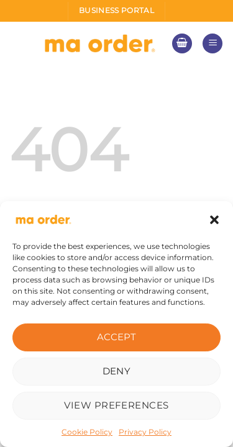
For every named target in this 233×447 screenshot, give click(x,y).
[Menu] (212, 44)
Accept (117, 337)
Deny (117, 371)
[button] (214, 220)
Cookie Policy (87, 431)
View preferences (116, 405)
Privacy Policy (145, 431)
